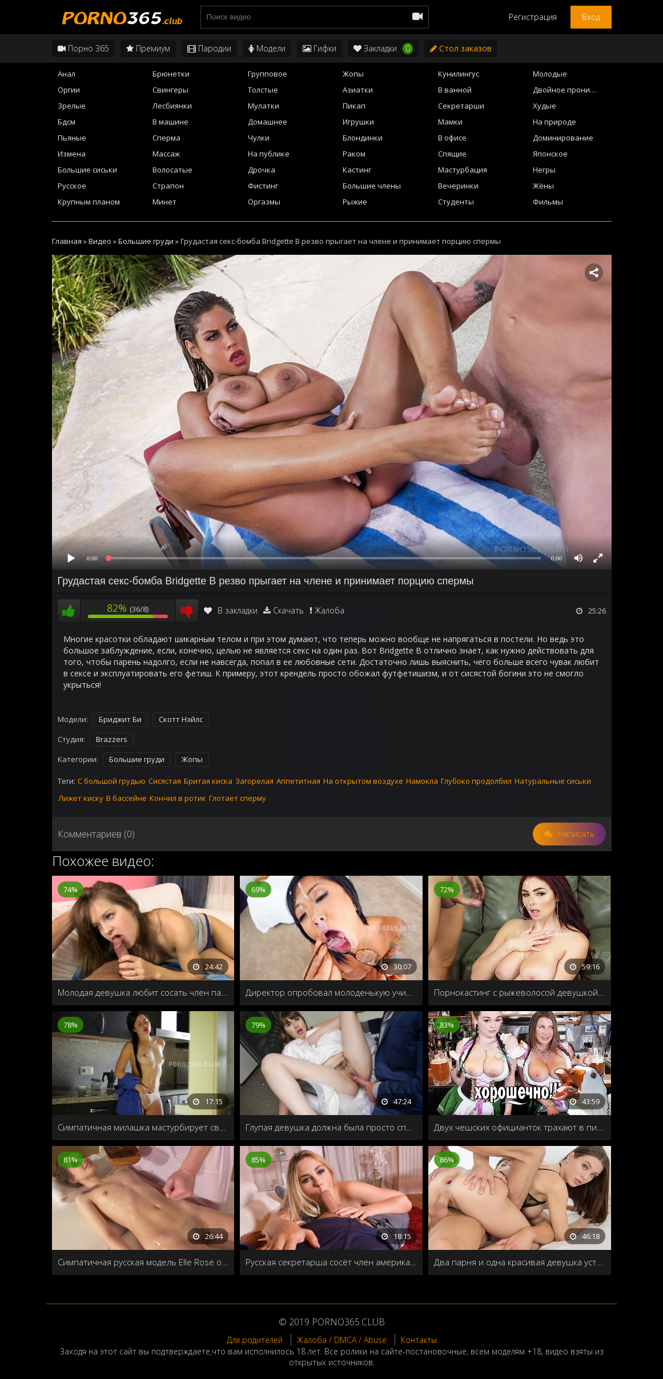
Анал (66, 74)
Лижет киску (80, 798)
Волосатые (172, 170)
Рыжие (355, 202)
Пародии (209, 48)
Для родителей (255, 1339)
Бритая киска (208, 781)
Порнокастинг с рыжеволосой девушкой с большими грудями (519, 992)
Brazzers (111, 739)
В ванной (455, 90)
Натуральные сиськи (553, 781)
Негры (544, 170)
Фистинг (263, 186)
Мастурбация (462, 170)
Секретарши (461, 106)
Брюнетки (171, 74)
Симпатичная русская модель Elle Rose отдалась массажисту (143, 1262)
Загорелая (254, 781)
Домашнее (267, 122)
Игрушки (358, 122)
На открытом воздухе (363, 781)
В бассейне (126, 798)
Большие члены (372, 186)
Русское (72, 186)
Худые (544, 106)
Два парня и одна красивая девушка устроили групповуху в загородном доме (519, 1262)
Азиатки (358, 90)
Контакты (419, 1339)
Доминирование (563, 138)
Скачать (288, 610)
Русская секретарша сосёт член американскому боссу (331, 1262)
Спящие (452, 154)
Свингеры (170, 90)
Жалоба (329, 610)
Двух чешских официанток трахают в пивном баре (519, 1127)
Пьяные (72, 138)
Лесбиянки (172, 106)
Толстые (263, 90)
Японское (550, 154)
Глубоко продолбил (476, 781)
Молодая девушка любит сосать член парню (143, 992)
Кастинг (357, 170)
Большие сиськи (87, 170)
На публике (269, 154)
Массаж (166, 154)
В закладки (231, 610)
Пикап (354, 106)
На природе (554, 122)
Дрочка (261, 170)
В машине (170, 122)
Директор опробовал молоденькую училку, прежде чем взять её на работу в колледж (331, 992)
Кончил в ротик (178, 798)
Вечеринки (458, 186)
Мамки (450, 122)
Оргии (69, 90)
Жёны (543, 186)
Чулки (259, 138)
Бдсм (66, 122)
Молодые (550, 74)
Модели (267, 48)
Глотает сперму (237, 798)
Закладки (383, 48)
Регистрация (533, 16)
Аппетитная (298, 781)
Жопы (353, 74)
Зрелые (72, 106)
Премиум (148, 48)
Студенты (456, 202)
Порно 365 (83, 48)
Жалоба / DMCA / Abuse (342, 1339)
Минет (164, 202)
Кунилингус (458, 74)
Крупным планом (89, 202)
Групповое (267, 74)
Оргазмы (264, 202)
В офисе (452, 138)
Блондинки (363, 138)
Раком (354, 154)
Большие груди (136, 759)
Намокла (422, 781)
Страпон (168, 186)
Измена (72, 154)
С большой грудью (112, 781)
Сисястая (164, 781)
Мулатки (263, 106)
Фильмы (548, 202)
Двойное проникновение (572, 90)
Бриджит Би (120, 719)
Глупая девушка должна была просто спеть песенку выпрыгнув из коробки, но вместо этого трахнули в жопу (331, 1127)
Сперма (166, 138)
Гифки (319, 48)
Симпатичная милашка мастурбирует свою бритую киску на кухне (143, 1127)
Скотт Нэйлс (181, 719)
